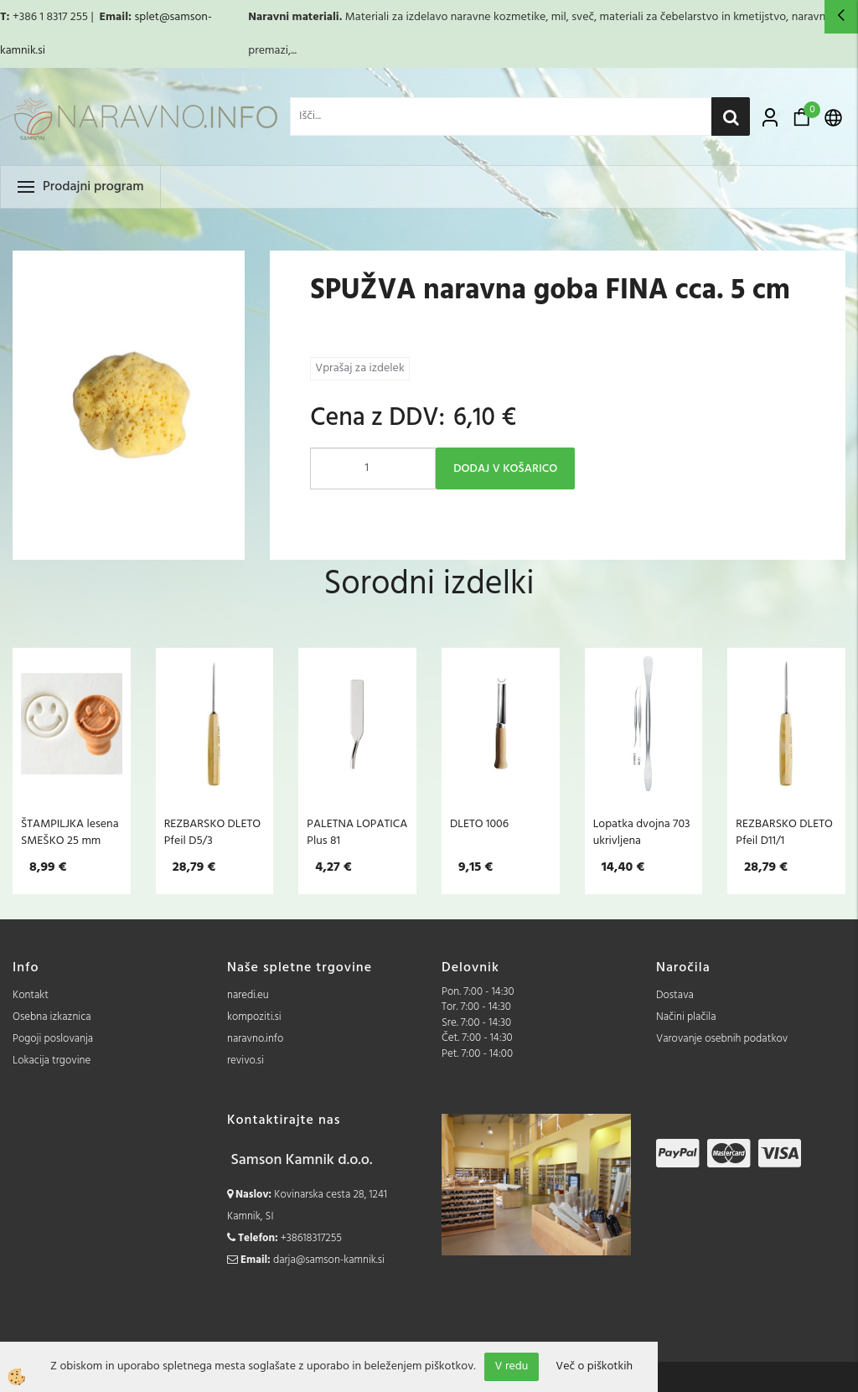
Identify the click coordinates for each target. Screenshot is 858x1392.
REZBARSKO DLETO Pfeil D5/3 (212, 832)
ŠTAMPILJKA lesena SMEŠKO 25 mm (70, 832)
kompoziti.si (254, 1017)
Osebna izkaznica (52, 1017)
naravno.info (255, 1039)
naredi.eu (248, 995)
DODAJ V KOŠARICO (505, 469)
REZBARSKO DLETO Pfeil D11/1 (784, 832)
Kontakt (31, 995)
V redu (512, 1366)
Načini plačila (686, 1017)
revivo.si (245, 1060)
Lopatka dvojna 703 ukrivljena (641, 832)
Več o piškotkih (594, 1366)
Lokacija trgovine (51, 1060)
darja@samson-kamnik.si (329, 1260)
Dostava (675, 995)
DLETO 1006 (479, 824)
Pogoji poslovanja (53, 1039)
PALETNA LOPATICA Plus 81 (357, 832)
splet (146, 17)
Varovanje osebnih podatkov (722, 1039)
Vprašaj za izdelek (359, 368)
